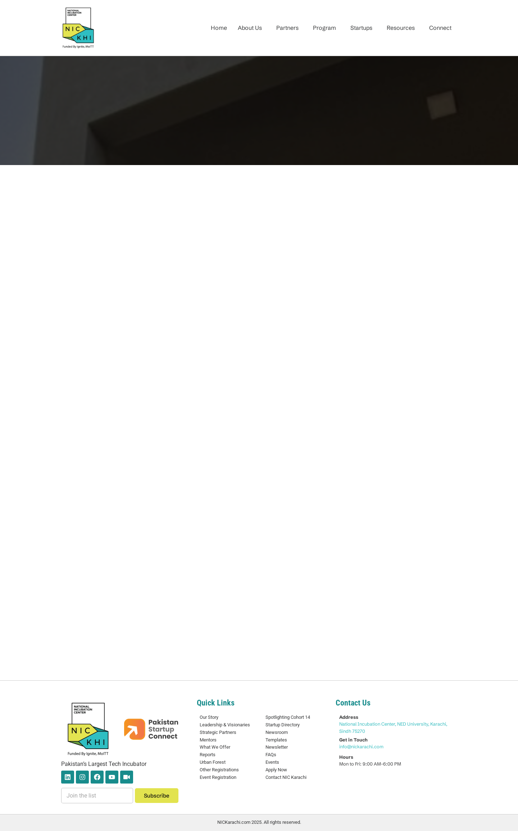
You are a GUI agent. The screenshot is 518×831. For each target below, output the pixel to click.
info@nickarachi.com (361, 746)
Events (272, 762)
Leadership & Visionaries (225, 724)
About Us (250, 27)
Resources (401, 27)
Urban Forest (213, 762)
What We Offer (215, 747)
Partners (287, 27)
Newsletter (276, 747)
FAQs (270, 754)
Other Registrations (219, 769)
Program (324, 27)
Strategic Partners (218, 732)
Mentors (208, 740)
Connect (440, 27)
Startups (361, 27)
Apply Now (276, 769)
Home (219, 27)
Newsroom (276, 732)
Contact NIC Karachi (285, 777)
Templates (276, 740)
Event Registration (218, 777)
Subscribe (156, 795)
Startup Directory (282, 724)
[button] (251, 27)
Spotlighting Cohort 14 (287, 717)
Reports (207, 754)
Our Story (209, 717)
